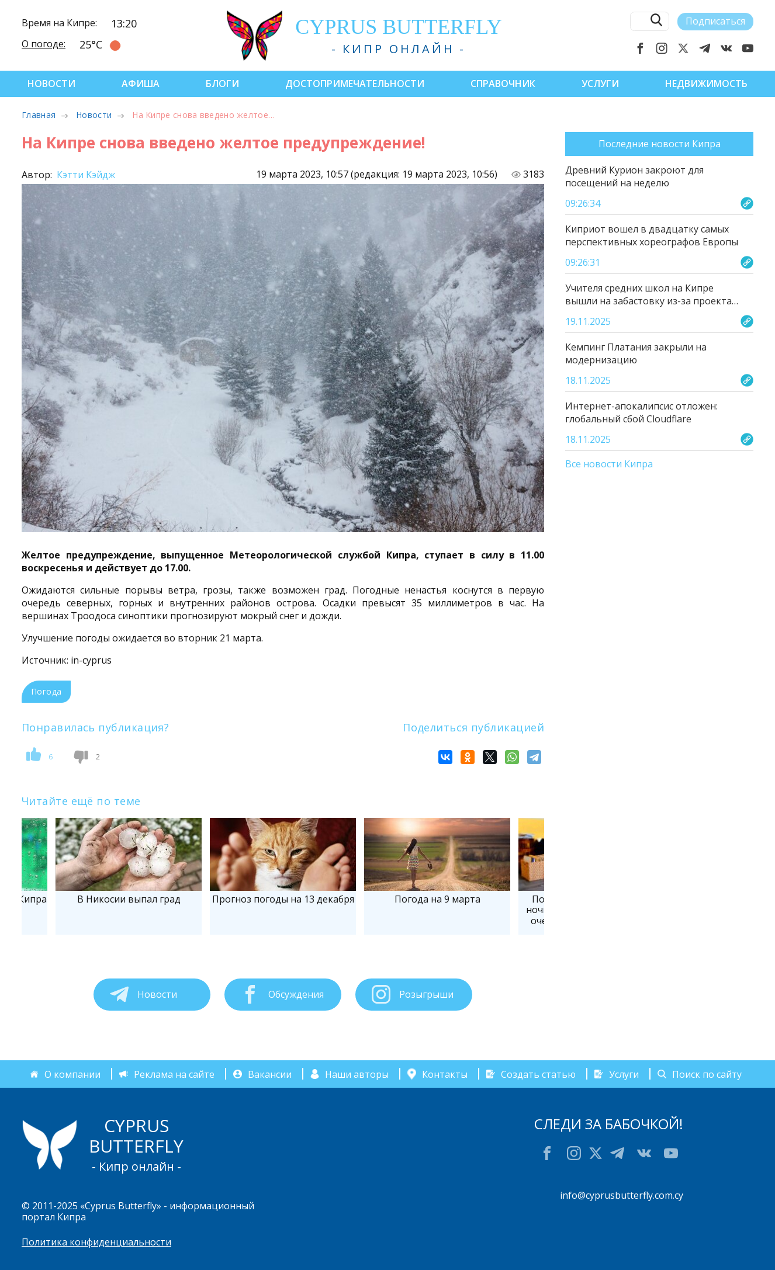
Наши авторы (357, 1073)
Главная (39, 114)
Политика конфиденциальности (96, 1242)
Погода (46, 691)
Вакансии (270, 1073)
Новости (51, 83)
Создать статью (538, 1073)
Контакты (445, 1073)
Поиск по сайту (707, 1073)
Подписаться (715, 21)
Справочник (502, 83)
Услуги (600, 83)
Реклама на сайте (174, 1073)
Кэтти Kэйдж (84, 174)
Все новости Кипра (609, 464)
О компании (72, 1073)
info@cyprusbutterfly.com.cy (621, 1195)
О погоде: (43, 43)
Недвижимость (706, 83)
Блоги (222, 83)
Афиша (141, 83)
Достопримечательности (354, 83)
